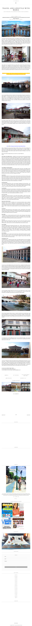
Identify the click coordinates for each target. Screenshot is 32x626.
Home (16, 414)
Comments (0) (6, 375)
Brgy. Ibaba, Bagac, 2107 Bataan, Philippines (16, 19)
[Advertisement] (16, 456)
